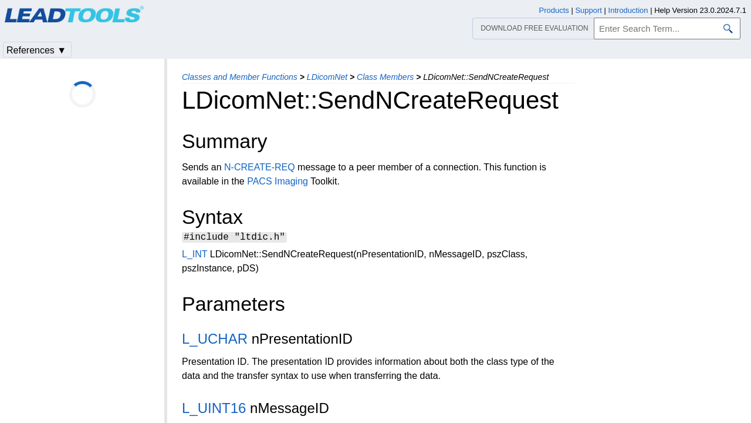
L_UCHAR (215, 340)
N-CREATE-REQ (259, 167)
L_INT (194, 256)
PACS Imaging (277, 181)
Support (588, 10)
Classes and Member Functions (239, 77)
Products (554, 10)
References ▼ (36, 50)
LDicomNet (327, 77)
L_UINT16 (214, 410)
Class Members (385, 77)
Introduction (628, 10)
